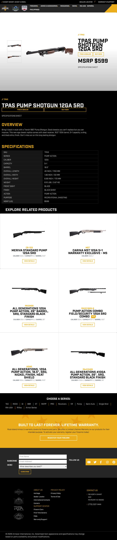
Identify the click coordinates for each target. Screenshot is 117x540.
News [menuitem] (74, 6)
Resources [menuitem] (64, 6)
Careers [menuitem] (37, 503)
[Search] (112, 8)
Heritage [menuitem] (37, 493)
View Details (29, 261)
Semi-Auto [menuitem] (90, 404)
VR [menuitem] (72, 404)
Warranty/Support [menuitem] (40, 519)
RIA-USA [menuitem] (83, 6)
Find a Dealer (85, 54)
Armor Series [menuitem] (31, 408)
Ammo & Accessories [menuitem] (49, 6)
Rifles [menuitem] (19, 408)
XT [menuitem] (36, 404)
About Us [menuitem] (38, 490)
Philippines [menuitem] (34, 10)
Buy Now (98, 54)
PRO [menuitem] (52, 404)
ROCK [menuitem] (15, 404)
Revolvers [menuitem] (62, 404)
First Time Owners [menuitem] (40, 513)
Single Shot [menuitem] (103, 404)
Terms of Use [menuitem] (55, 497)
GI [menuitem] (22, 404)
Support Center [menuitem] (41, 506)
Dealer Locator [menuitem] (39, 497)
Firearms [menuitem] (34, 6)
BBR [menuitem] (29, 404)
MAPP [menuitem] (43, 404)
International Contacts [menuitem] (42, 500)
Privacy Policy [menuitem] (58, 490)
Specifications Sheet (88, 67)
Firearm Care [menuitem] (38, 510)
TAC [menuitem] (7, 404)
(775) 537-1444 (94, 504)
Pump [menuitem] (79, 404)
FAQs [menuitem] (35, 516)
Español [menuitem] (90, 6)
